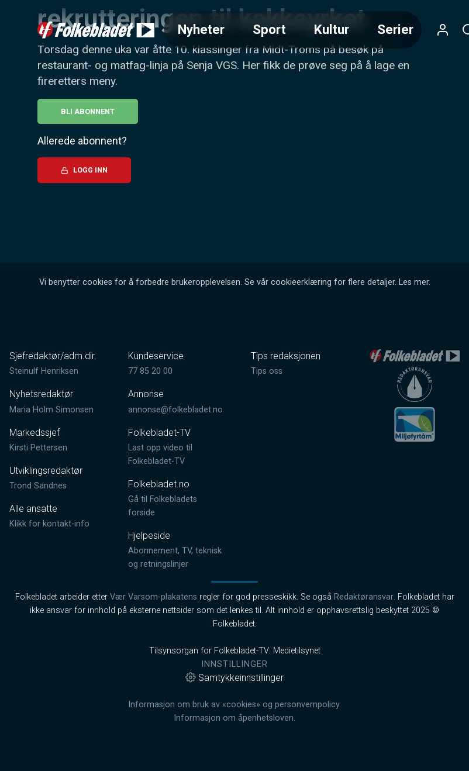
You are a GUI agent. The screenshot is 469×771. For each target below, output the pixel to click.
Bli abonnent (88, 111)
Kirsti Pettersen (38, 448)
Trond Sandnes (38, 486)
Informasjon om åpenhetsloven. (234, 718)
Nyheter (201, 29)
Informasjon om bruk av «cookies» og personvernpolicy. (234, 705)
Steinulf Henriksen (43, 371)
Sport (269, 29)
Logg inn (84, 170)
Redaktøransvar (364, 597)
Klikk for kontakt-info (49, 524)
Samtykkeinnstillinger (234, 677)
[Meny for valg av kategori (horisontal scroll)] (293, 29)
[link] (95, 30)
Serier (395, 29)
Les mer (414, 282)
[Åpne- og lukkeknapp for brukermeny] (442, 30)
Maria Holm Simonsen (51, 410)
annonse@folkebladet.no (175, 410)
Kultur (331, 29)
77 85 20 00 (150, 371)
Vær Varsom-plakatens (153, 597)
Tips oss (266, 371)
